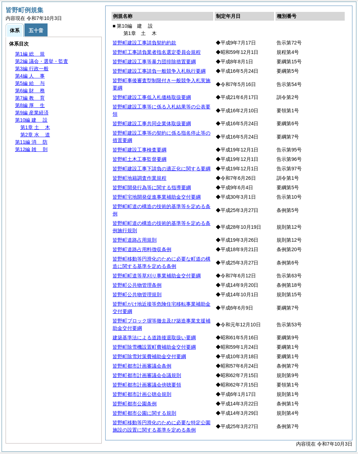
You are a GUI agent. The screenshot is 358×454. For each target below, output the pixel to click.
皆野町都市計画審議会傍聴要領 (147, 385)
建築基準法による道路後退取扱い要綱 (154, 337)
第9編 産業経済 (32, 112)
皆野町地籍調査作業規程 (139, 178)
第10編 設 (31, 120)
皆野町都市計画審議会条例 (142, 366)
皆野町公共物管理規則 (137, 294)
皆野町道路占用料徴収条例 (142, 249)
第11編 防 (31, 142)
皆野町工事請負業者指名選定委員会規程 (157, 52)
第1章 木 (35, 127)
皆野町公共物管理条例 (137, 285)
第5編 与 (30, 83)
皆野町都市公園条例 (135, 403)
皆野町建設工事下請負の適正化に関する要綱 (161, 168)
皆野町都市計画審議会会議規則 (147, 375)
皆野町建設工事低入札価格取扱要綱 (152, 97)
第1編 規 (30, 54)
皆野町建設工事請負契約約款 (144, 42)
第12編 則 (31, 149)
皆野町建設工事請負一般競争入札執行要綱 (159, 71)
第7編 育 (30, 98)
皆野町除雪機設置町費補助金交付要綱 (154, 347)
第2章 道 (35, 134)
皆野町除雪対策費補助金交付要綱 (149, 356)
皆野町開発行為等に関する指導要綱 (152, 187)
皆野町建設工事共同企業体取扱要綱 (152, 123)
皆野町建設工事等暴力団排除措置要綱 (154, 61)
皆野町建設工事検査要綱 (139, 149)
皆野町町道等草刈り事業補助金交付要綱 (157, 275)
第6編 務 (30, 90)
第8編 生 (30, 105)
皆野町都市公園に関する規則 (144, 413)
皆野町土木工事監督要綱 (139, 159)
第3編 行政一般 (32, 68)
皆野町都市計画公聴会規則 (142, 394)
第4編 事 (30, 76)
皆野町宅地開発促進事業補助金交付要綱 (157, 197)
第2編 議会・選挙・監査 (41, 61)
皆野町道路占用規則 (135, 240)
